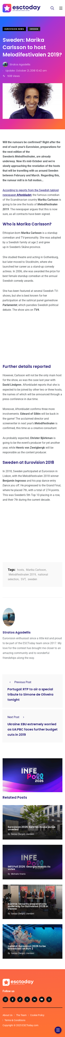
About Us (7, 1015)
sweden (32, 579)
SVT (23, 579)
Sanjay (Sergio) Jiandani (22, 834)
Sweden (34, 29)
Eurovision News (14, 29)
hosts (20, 569)
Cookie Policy (37, 1015)
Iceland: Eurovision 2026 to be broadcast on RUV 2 (27, 947)
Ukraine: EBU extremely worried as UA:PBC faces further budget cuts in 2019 (32, 729)
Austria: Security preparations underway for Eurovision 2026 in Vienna (28, 906)
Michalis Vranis (18, 874)
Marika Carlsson (36, 569)
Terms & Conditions (15, 1020)
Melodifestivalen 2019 (22, 574)
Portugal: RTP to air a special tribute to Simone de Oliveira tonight (30, 694)
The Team (21, 1015)
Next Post (16, 717)
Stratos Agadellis (17, 632)
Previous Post (19, 682)
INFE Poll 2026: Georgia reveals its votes (29, 868)
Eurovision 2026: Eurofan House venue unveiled (31, 828)
